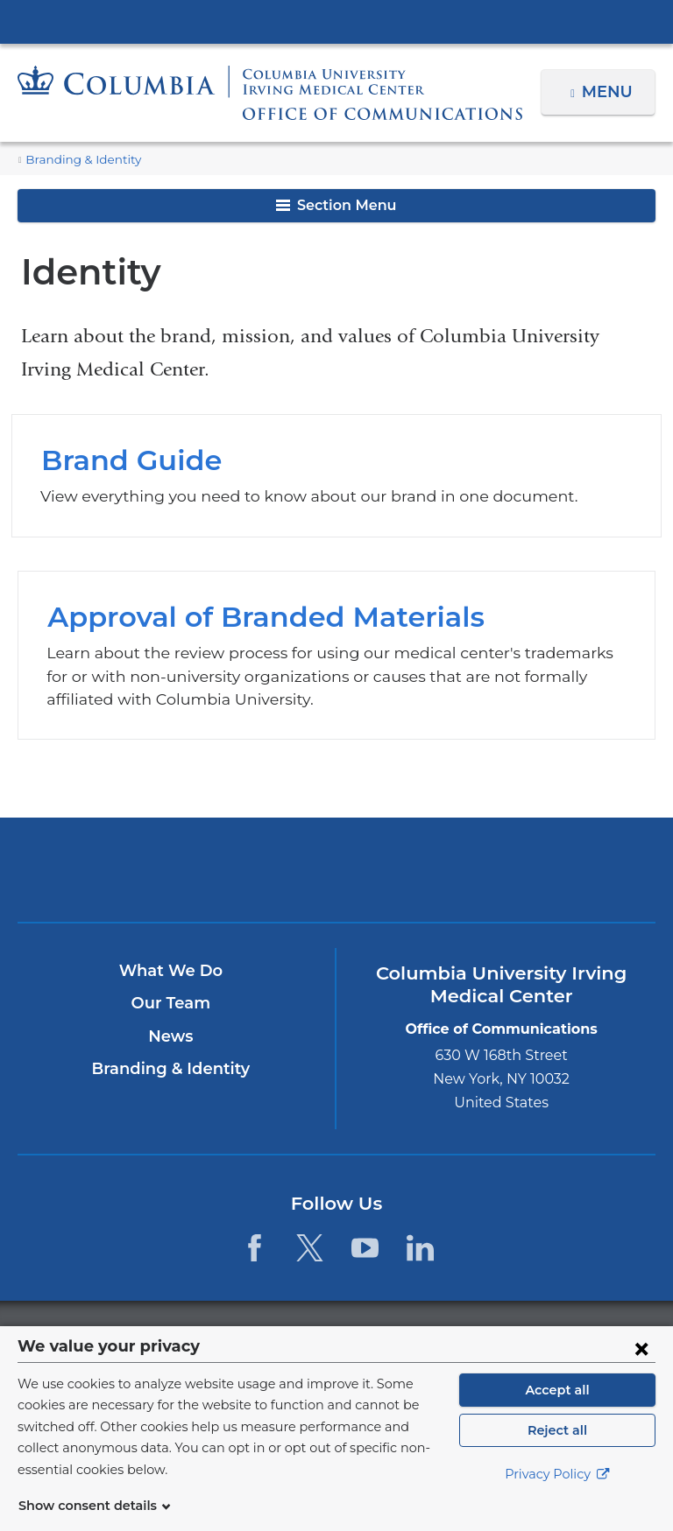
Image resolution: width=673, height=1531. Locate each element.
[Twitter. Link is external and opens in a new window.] (309, 1247)
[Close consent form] (641, 1369)
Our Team (171, 1004)
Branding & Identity (75, 159)
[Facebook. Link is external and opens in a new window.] (253, 1247)
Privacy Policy (557, 1496)
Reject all (556, 1451)
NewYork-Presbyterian (440, 877)
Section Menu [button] (336, 205)
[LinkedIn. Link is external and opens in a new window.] (421, 1247)
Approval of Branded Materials (336, 656)
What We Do (171, 971)
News (170, 1036)
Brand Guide (336, 476)
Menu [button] (609, 92)
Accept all (557, 1411)
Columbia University (372, 1335)
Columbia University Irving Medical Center (336, 21)
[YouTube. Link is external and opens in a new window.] (365, 1247)
